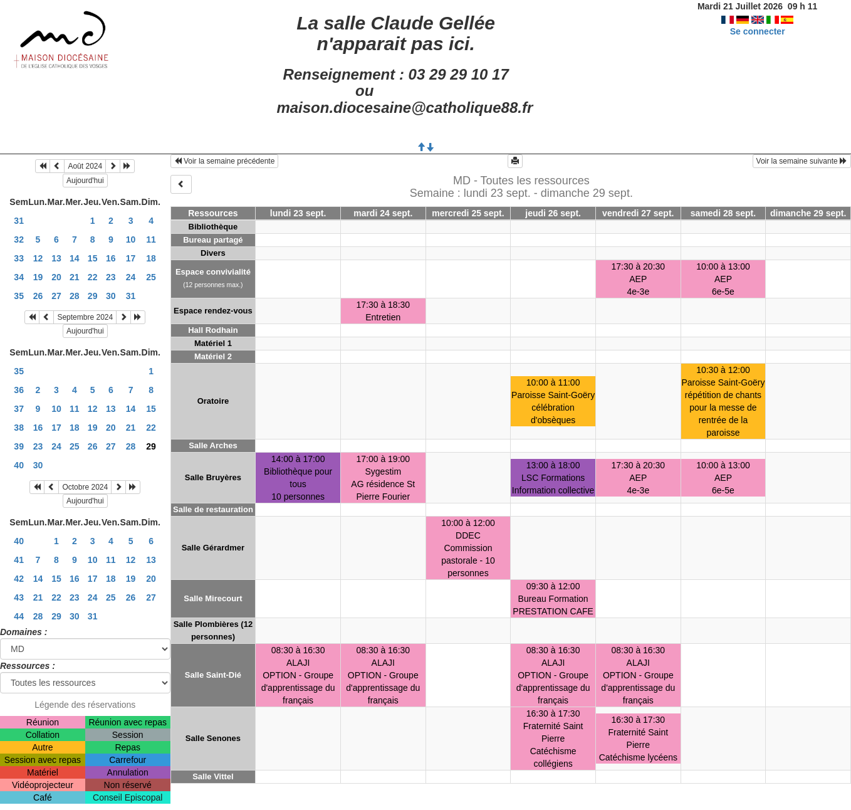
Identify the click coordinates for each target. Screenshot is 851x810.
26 (38, 296)
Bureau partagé (213, 240)
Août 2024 (85, 166)
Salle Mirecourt (213, 598)
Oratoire (213, 401)
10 (131, 239)
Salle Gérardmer (213, 547)
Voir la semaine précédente (224, 161)
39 (19, 446)
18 (151, 258)
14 (75, 258)
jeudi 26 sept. (553, 213)
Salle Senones (213, 738)
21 (75, 277)
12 (38, 258)
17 (131, 258)
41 (19, 560)
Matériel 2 (213, 356)
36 (19, 390)
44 (19, 616)
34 (19, 277)
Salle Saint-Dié (213, 675)
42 (19, 579)
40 (19, 465)
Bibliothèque (213, 226)
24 (131, 277)
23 (111, 277)
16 (111, 258)
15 (93, 258)
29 (93, 296)
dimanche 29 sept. (808, 213)
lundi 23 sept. (298, 213)
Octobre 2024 (85, 487)
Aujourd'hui (85, 180)
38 (19, 428)
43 (19, 597)
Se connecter (757, 31)
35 (19, 296)
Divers (213, 253)
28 (75, 296)
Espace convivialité (213, 271)
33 (19, 258)
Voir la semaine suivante (801, 161)
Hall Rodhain (213, 330)
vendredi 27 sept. (638, 213)
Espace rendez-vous (213, 310)
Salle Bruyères (213, 477)
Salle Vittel (213, 776)
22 (93, 277)
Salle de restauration (213, 509)
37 (19, 409)
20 (56, 277)
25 (151, 277)
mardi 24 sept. (382, 213)
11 (151, 239)
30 (111, 296)
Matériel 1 (213, 343)
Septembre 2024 (85, 317)
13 (56, 258)
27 (56, 296)
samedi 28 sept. (723, 213)
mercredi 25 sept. (468, 213)
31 (19, 221)
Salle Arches (213, 445)
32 (19, 239)
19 (38, 277)
